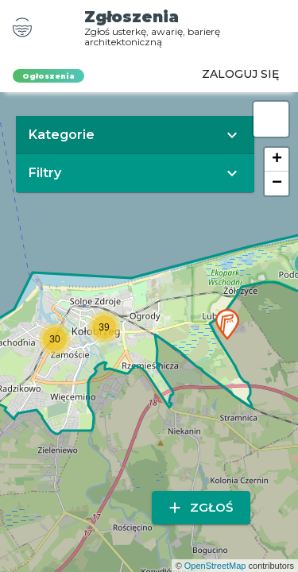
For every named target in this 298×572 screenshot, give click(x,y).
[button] (227, 324)
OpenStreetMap (215, 565)
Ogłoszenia (48, 76)
